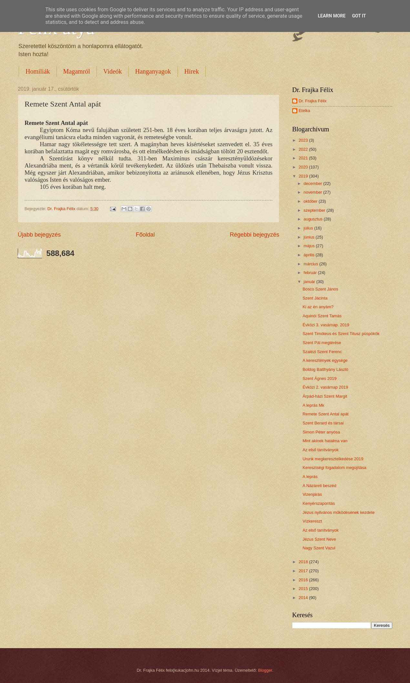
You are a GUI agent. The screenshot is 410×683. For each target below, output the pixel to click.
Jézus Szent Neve (319, 539)
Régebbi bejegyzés (254, 234)
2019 (304, 176)
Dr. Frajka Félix (313, 100)
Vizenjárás (312, 494)
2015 (304, 588)
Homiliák (38, 71)
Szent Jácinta (314, 298)
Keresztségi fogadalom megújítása (334, 467)
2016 (304, 579)
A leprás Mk (313, 405)
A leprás (310, 476)
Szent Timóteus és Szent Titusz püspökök (340, 333)
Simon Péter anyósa (321, 432)
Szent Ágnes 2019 (319, 378)
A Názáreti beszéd (319, 485)
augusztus (313, 219)
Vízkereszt (312, 521)
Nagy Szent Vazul (318, 547)
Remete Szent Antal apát (325, 414)
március (311, 263)
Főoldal (145, 234)
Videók (112, 71)
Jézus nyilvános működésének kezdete (338, 512)
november (313, 192)
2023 (304, 140)
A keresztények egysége (325, 360)
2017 (304, 570)
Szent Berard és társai (322, 423)
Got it (359, 15)
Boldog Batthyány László (325, 369)
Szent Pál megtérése (321, 342)
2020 (304, 167)
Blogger (265, 670)
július (308, 228)
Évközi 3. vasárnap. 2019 (325, 324)
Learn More (331, 15)
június (309, 237)
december (313, 183)
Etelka (304, 110)
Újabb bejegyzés (39, 234)
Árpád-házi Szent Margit (324, 396)
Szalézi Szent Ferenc (322, 351)
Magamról (76, 71)
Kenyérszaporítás (318, 503)
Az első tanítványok (320, 449)
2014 (304, 597)
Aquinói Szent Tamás (322, 315)
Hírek (191, 71)
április (309, 254)
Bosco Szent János (320, 289)
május (309, 245)
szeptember (314, 210)
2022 (304, 149)
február (310, 272)
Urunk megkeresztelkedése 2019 (332, 458)
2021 (304, 158)
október (311, 201)
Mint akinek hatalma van (324, 440)
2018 (304, 561)
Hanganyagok (153, 71)
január (309, 281)
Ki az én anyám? (317, 306)
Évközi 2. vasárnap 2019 (325, 387)
